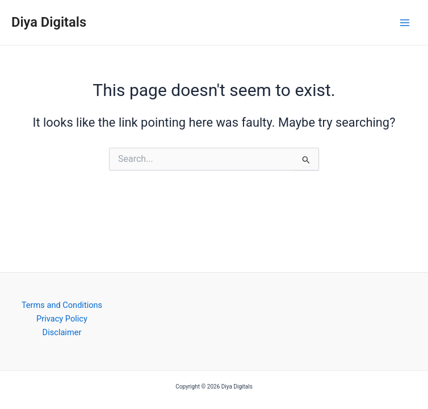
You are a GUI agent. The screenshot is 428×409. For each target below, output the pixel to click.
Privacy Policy (61, 319)
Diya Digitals (48, 22)
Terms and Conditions (62, 305)
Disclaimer (62, 332)
